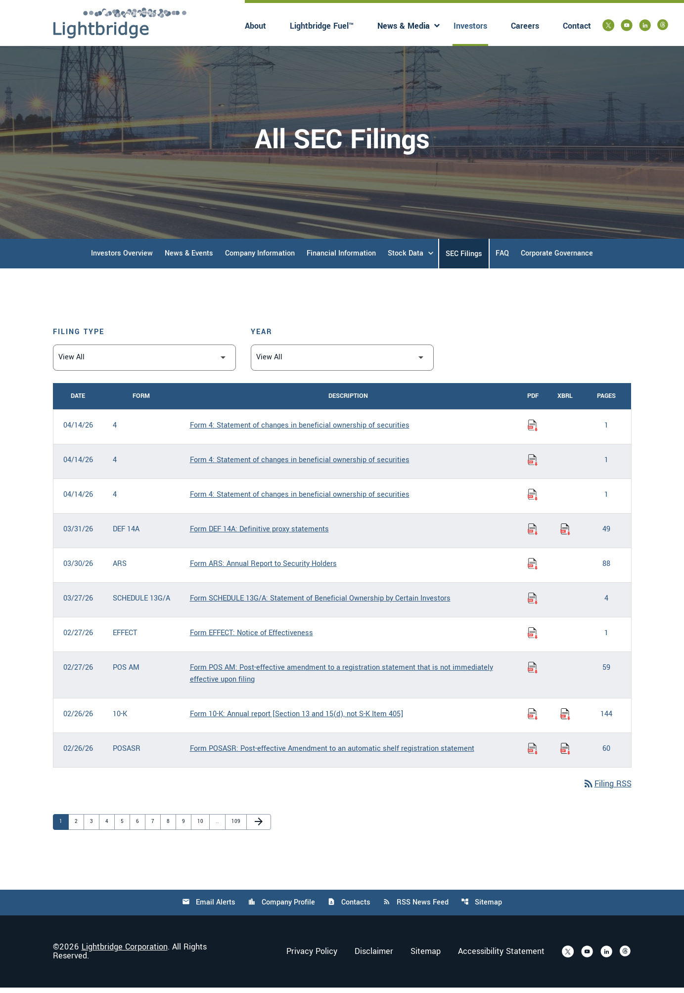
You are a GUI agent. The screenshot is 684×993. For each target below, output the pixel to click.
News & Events (189, 258)
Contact (577, 26)
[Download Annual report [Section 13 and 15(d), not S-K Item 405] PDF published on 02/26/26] (533, 719)
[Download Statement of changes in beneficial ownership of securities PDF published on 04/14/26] (533, 430)
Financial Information (341, 258)
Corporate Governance (557, 258)
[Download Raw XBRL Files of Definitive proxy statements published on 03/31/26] (565, 534)
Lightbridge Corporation (125, 952)
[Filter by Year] (342, 362)
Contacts (348, 908)
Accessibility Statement (501, 956)
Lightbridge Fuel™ (322, 26)
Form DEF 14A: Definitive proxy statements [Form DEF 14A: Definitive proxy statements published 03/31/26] (259, 534)
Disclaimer (374, 956)
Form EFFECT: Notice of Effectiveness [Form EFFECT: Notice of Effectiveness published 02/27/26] (251, 638)
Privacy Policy (311, 956)
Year (262, 337)
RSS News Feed (416, 908)
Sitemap (481, 908)
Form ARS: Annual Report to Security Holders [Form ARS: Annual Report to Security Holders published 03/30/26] (263, 568)
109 (236, 826)
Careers (525, 26)
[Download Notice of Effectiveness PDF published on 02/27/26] (533, 638)
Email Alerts (208, 908)
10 (202, 826)
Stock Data (405, 258)
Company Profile (281, 908)
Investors (470, 26)
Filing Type (78, 337)
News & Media (403, 26)
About (255, 26)
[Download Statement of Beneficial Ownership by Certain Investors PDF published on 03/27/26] (533, 603)
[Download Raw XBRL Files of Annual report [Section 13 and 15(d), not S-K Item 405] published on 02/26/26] (565, 719)
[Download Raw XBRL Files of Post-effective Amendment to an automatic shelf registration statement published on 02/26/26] (565, 754)
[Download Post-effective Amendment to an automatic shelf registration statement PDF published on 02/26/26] (533, 754)
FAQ (502, 258)
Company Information (260, 258)
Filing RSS (607, 789)
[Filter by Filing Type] (144, 362)
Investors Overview (122, 258)
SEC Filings (464, 259)
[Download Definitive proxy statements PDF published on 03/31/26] (533, 534)
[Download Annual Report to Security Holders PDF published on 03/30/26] (533, 569)
